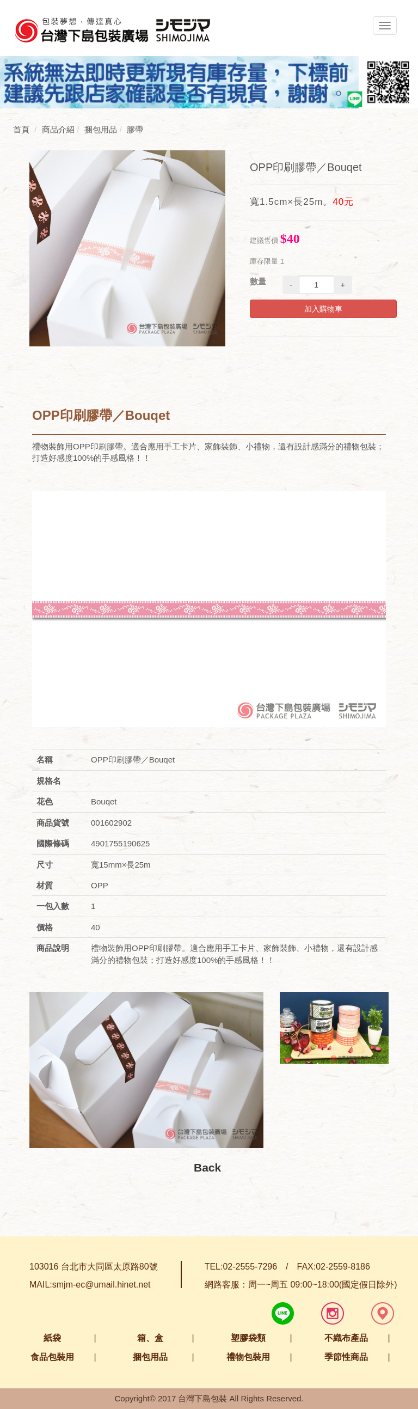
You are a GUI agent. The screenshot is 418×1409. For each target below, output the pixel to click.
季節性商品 (346, 1357)
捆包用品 (150, 1357)
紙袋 (52, 1338)
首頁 (21, 129)
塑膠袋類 (248, 1338)
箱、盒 (150, 1338)
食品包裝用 (52, 1357)
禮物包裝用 (248, 1357)
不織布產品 (346, 1338)
